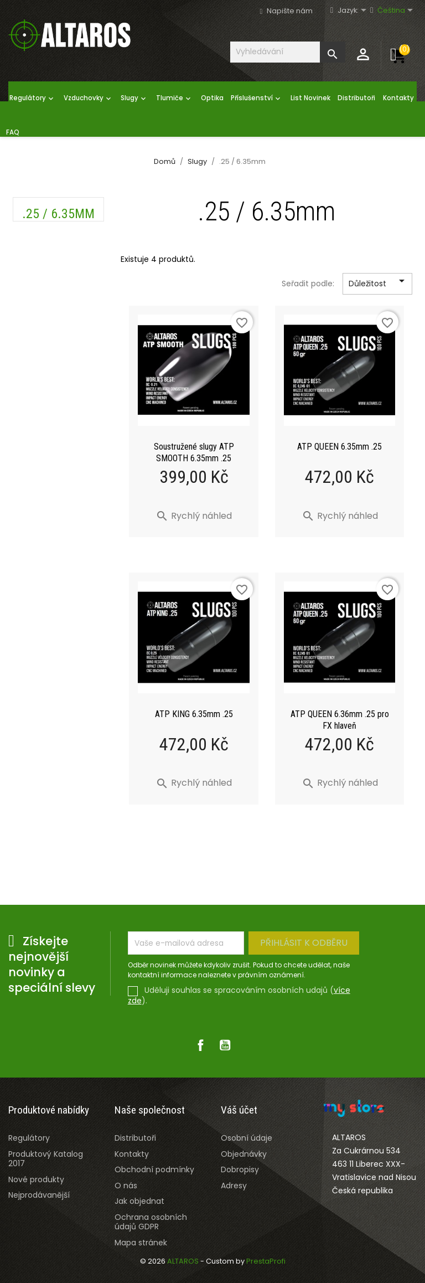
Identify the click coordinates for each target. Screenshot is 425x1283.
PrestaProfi (266, 1261)
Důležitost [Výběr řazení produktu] (378, 284)
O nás (126, 1185)
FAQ (12, 132)
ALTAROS (183, 1261)
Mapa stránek (141, 1242)
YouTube (225, 1045)
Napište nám (290, 11)
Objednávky (244, 1154)
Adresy (234, 1185)
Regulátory (32, 99)
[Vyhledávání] (287, 52)
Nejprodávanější (39, 1194)
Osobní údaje (246, 1137)
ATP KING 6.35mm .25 (194, 714)
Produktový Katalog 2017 (45, 1158)
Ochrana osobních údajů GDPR (151, 1222)
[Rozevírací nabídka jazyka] (357, 11)
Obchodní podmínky (154, 1169)
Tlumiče (174, 99)
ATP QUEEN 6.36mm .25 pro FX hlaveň (340, 720)
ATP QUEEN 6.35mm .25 (339, 446)
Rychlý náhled (194, 515)
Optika (212, 98)
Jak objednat (139, 1201)
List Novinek (310, 98)
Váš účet (239, 1110)
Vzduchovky (88, 99)
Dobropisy (240, 1169)
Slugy (134, 99)
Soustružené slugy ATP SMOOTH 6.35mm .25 (194, 452)
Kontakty (398, 98)
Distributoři (356, 98)
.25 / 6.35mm (58, 213)
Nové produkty (36, 1179)
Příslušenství (257, 99)
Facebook (200, 1045)
